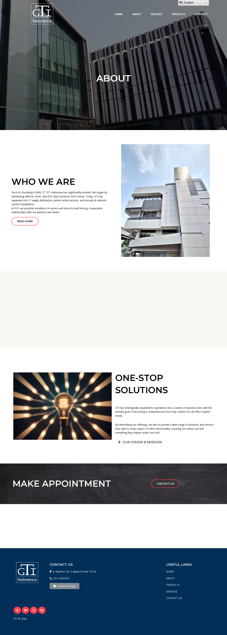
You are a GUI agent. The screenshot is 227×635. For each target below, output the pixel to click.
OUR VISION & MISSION (142, 442)
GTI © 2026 (20, 618)
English (186, 3)
